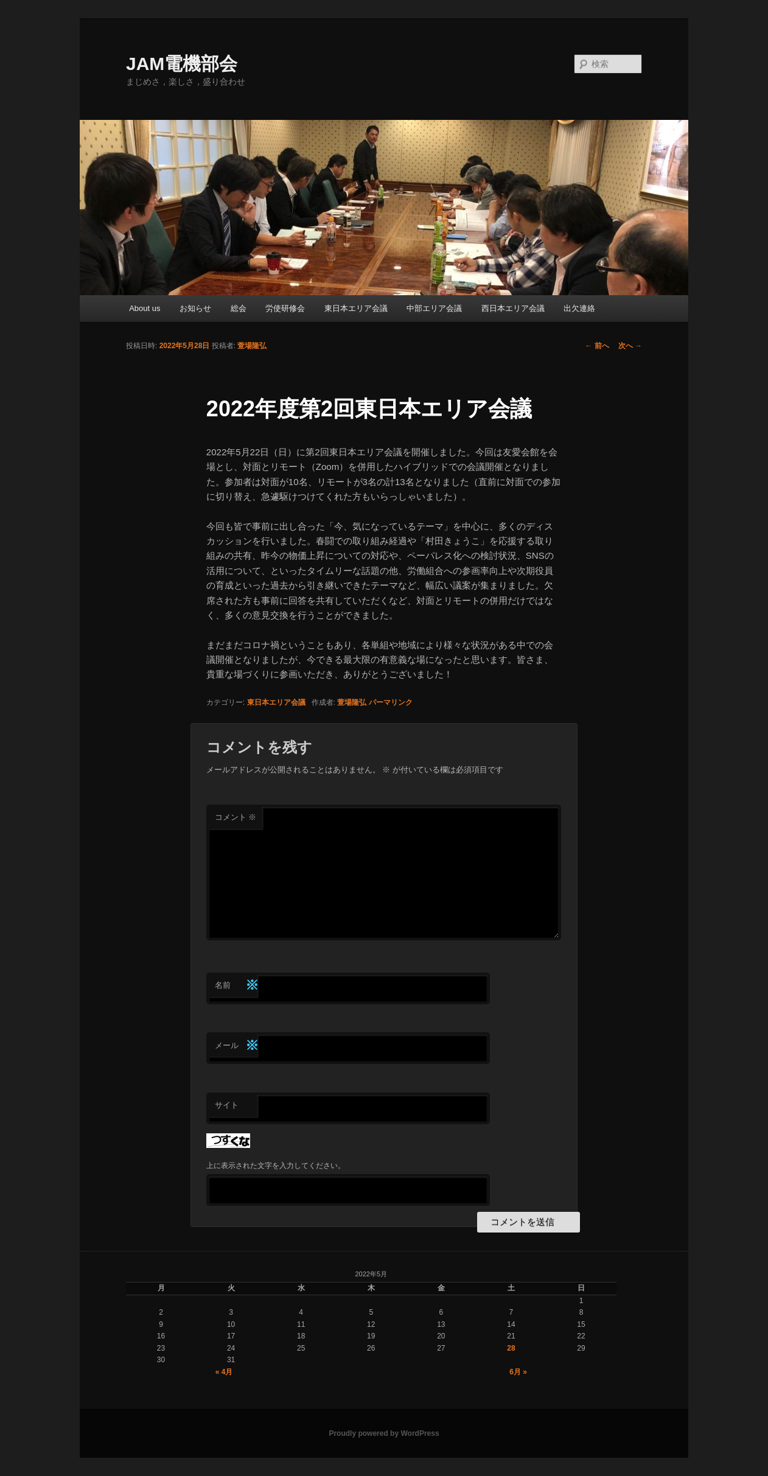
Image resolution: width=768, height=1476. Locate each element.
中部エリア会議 (434, 308)
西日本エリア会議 (513, 308)
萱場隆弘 (252, 345)
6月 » (518, 1372)
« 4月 (224, 1372)
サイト (227, 1105)
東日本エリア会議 (356, 308)
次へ (630, 345)
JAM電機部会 (181, 64)
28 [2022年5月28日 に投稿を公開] (511, 1348)
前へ (597, 345)
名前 (236, 986)
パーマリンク (391, 702)
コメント (236, 817)
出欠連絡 (579, 308)
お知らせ (195, 308)
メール (236, 1046)
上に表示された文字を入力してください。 (275, 1165)
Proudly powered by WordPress (384, 1433)
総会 (238, 308)
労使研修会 (285, 308)
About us (144, 308)
